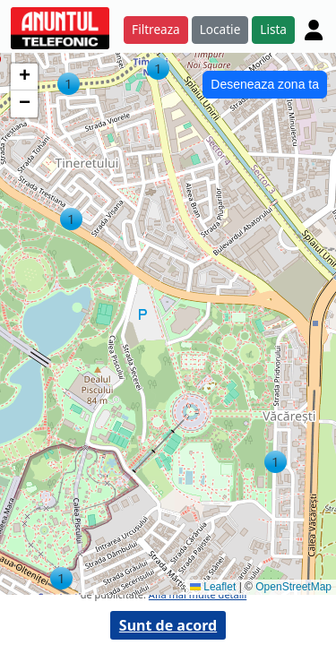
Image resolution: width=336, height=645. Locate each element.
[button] (71, 219)
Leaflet (213, 586)
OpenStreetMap (293, 586)
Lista (273, 29)
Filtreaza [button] (156, 29)
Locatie (220, 29)
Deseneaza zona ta (265, 84)
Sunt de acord (168, 625)
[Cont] (313, 29)
